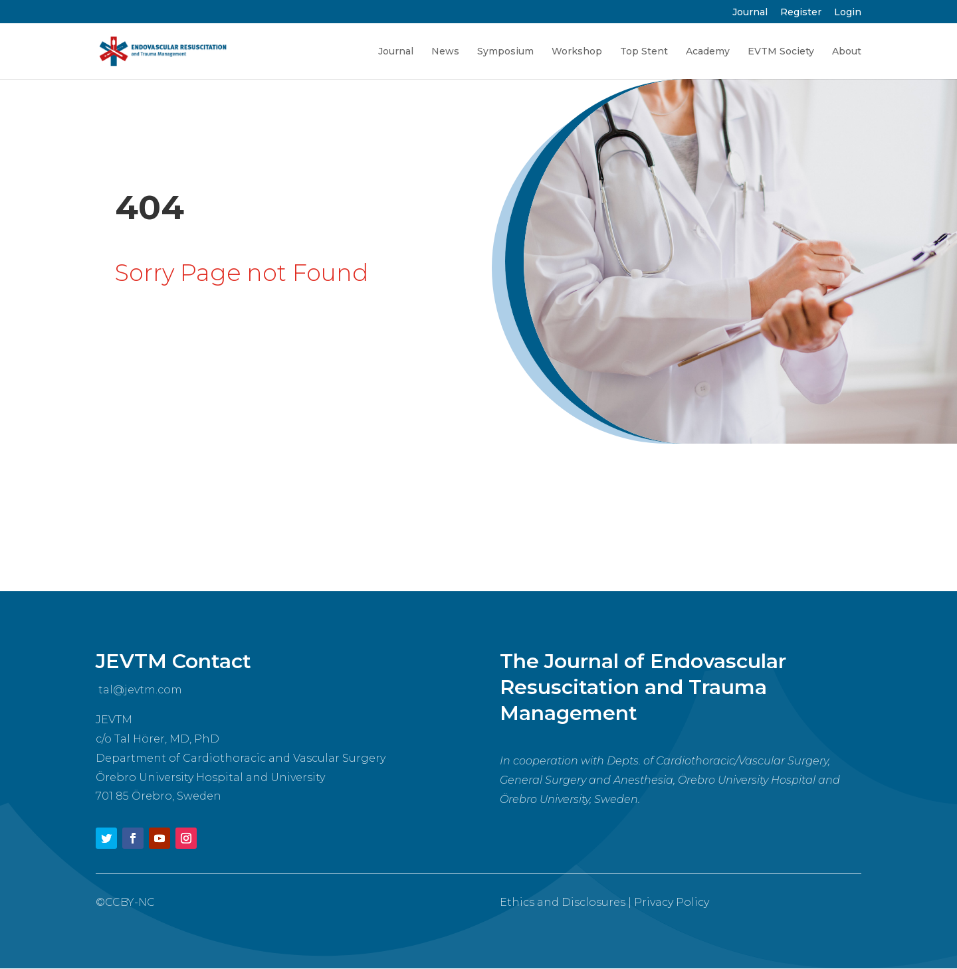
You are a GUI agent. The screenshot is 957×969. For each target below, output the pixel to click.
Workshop (577, 51)
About (846, 51)
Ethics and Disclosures (562, 902)
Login (847, 12)
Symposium (505, 51)
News (445, 51)
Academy (708, 51)
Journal (750, 12)
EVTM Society (781, 51)
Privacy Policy (671, 902)
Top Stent (644, 51)
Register (800, 12)
